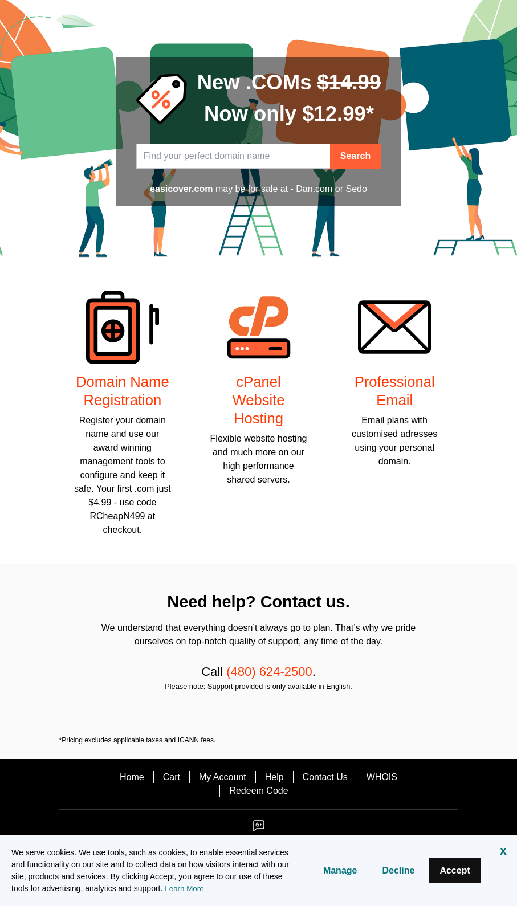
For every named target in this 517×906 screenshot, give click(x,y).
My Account (222, 777)
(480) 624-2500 (269, 671)
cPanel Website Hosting (258, 400)
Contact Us (325, 777)
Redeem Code (258, 790)
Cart (171, 777)
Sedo (356, 189)
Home (132, 777)
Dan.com (314, 189)
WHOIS (382, 777)
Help (274, 777)
